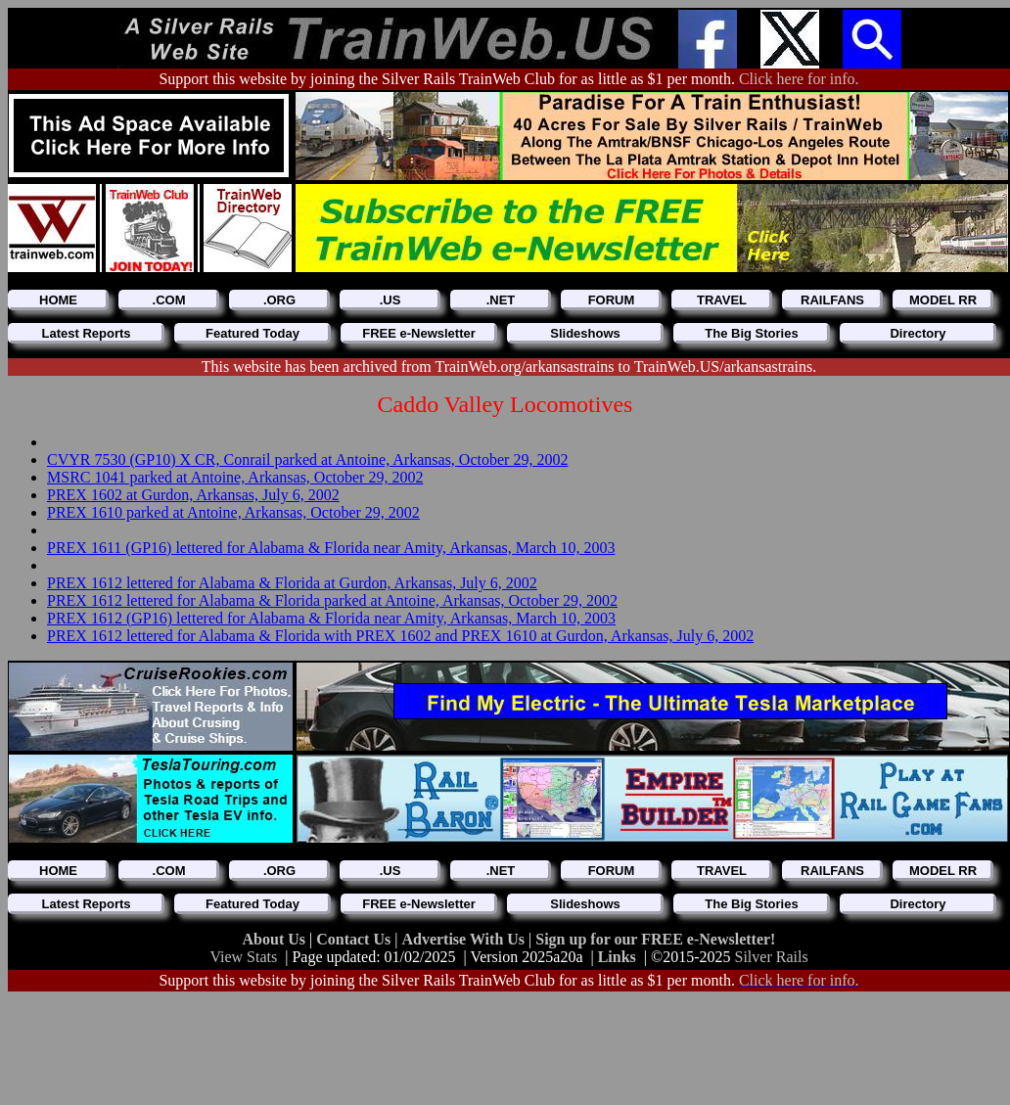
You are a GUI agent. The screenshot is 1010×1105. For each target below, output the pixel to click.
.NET (501, 300)
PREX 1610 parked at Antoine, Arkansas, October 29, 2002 (233, 512)
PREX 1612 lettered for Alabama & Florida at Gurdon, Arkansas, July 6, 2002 (292, 583)
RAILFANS (832, 300)
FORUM (611, 300)
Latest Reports (85, 333)
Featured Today (252, 333)
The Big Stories (751, 333)
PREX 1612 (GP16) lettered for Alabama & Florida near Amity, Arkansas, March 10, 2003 (331, 618)
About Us (276, 939)
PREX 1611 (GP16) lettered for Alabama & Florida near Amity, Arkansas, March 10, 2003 (331, 547)
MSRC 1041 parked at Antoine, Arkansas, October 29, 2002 (235, 477)
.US (390, 300)
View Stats (243, 956)
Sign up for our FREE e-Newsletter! (655, 939)
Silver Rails (771, 956)
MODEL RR (943, 300)
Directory (917, 333)
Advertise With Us (464, 939)
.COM (169, 300)
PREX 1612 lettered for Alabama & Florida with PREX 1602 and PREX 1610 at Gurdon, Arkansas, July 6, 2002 (400, 635)
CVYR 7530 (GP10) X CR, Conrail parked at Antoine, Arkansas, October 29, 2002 (307, 459)
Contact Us (355, 939)
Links (617, 956)
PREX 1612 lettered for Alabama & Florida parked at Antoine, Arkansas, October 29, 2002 (332, 600)
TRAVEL (722, 300)
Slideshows (585, 333)
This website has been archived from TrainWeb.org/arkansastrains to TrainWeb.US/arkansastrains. (509, 366)
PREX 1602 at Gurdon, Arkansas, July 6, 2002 (193, 494)
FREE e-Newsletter (419, 333)
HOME (58, 300)
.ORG (279, 300)
